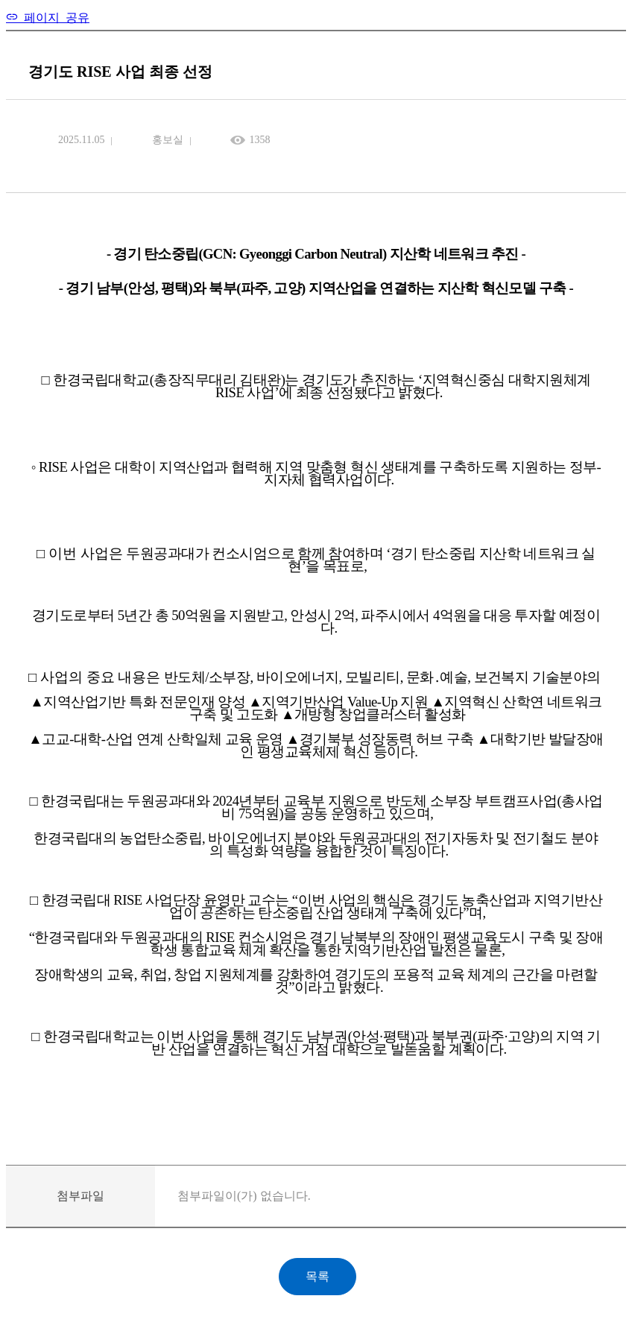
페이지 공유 (53, 16)
